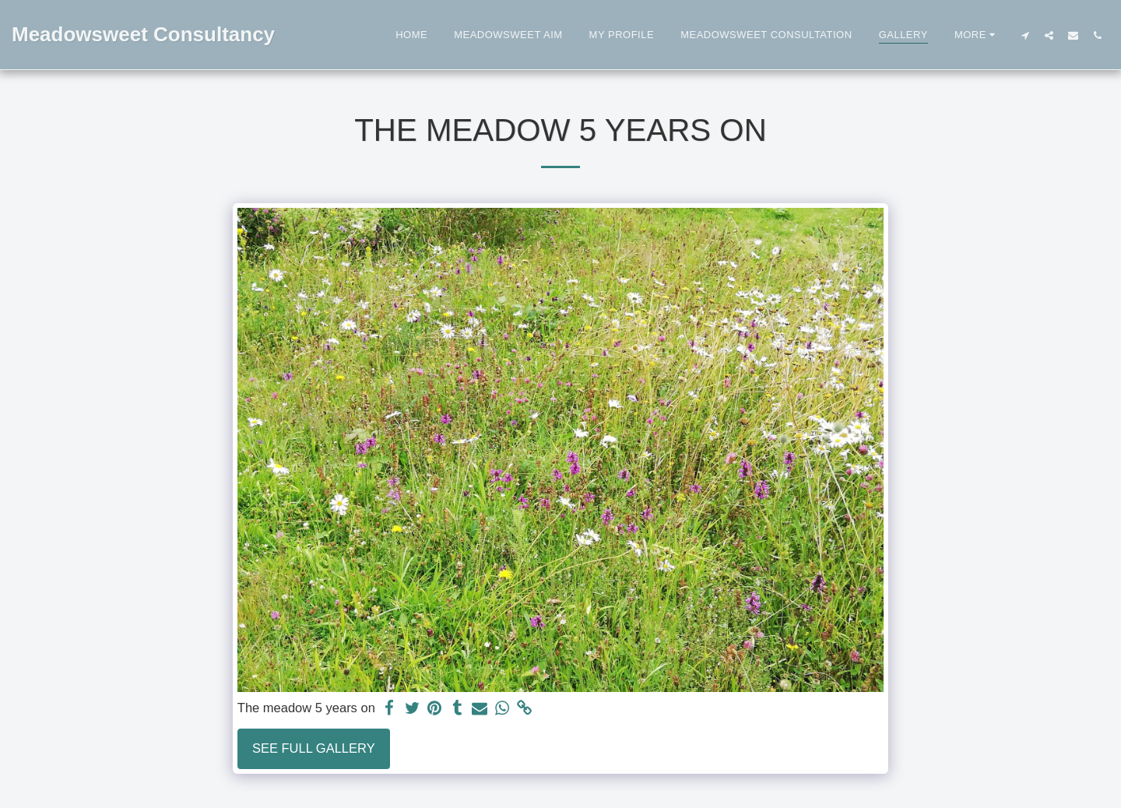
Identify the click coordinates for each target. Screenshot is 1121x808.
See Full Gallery (313, 748)
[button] (1025, 35)
